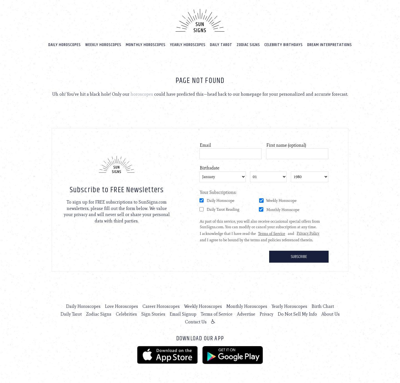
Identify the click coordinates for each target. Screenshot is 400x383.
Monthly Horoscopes (146, 44)
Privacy (266, 314)
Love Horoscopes (121, 306)
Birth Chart (323, 306)
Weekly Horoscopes (103, 44)
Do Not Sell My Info (297, 314)
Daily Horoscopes (64, 44)
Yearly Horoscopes (188, 44)
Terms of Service (216, 314)
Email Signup (183, 314)
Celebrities (126, 314)
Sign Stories (153, 314)
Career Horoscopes (161, 306)
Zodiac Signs (248, 44)
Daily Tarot (221, 44)
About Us (330, 314)
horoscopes (142, 94)
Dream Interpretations (329, 44)
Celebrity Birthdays (283, 44)
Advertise (246, 314)
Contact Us (196, 321)
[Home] (200, 20)
